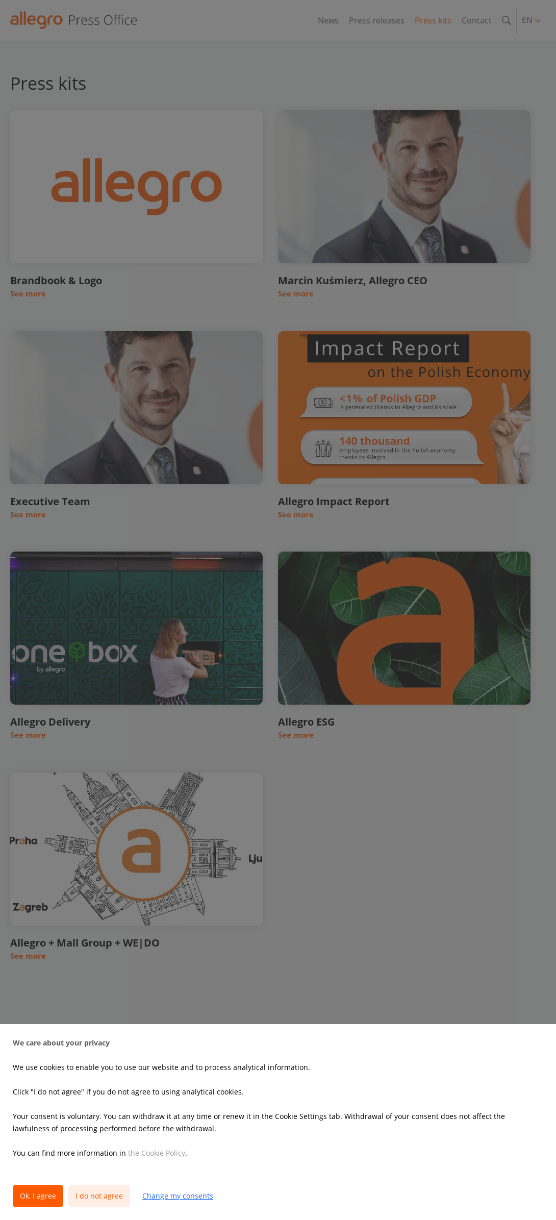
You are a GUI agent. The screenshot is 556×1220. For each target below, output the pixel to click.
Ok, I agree (38, 1196)
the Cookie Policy (156, 1153)
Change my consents (177, 1196)
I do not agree (99, 1196)
